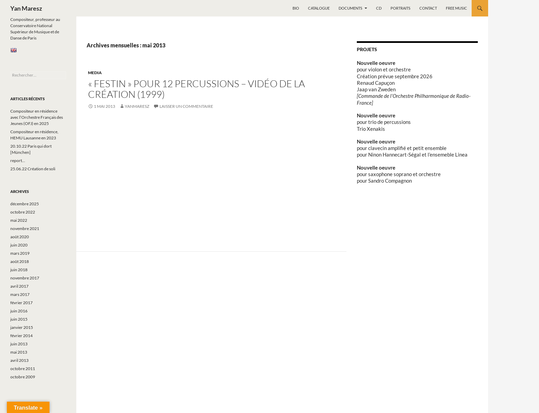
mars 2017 (20, 294)
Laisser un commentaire (186, 106)
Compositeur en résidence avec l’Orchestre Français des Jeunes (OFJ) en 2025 (36, 117)
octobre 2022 (22, 212)
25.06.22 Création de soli (32, 168)
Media (95, 72)
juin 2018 (19, 269)
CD (379, 8)
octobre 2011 (22, 368)
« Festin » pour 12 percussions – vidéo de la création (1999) (196, 89)
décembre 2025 (24, 203)
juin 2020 (19, 245)
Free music (456, 8)
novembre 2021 (24, 228)
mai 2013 (18, 352)
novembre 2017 (24, 277)
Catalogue (319, 8)
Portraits (400, 8)
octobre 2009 (22, 376)
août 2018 (19, 261)
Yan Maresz (26, 8)
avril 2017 (19, 286)
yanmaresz (137, 106)
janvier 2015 (21, 327)
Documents (350, 8)
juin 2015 (19, 319)
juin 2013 (19, 343)
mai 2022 (18, 220)
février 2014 (21, 335)
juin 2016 (19, 310)
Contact (428, 8)
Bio (296, 8)
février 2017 (21, 302)
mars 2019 (20, 253)
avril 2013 (19, 360)
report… (17, 160)
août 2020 (19, 236)
